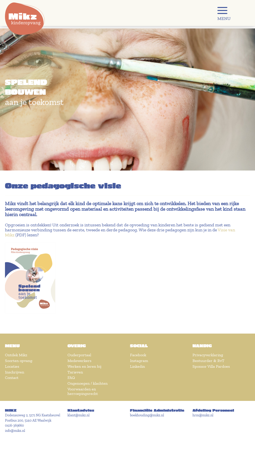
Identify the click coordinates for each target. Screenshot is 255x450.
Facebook (138, 355)
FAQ (71, 377)
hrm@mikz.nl (202, 415)
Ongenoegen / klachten (87, 383)
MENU (224, 18)
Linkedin (137, 366)
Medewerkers (79, 360)
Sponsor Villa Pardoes (211, 366)
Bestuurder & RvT (208, 360)
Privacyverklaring (207, 355)
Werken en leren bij (84, 366)
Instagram (139, 360)
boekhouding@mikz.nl (147, 415)
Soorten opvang (18, 360)
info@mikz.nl (15, 431)
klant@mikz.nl (78, 415)
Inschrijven (14, 372)
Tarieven (75, 372)
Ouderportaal (79, 355)
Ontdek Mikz (16, 355)
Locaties (12, 366)
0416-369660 (14, 425)
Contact (11, 377)
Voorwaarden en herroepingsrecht (82, 391)
